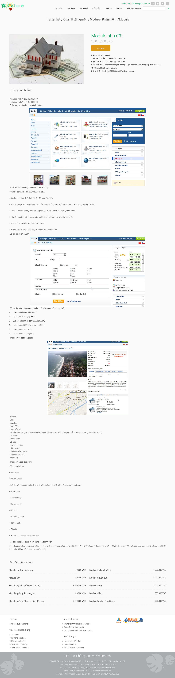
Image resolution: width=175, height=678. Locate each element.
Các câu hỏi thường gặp (74, 627)
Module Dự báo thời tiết (100, 570)
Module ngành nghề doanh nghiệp (25, 585)
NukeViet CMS (71, 674)
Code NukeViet (70, 644)
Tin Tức (119, 8)
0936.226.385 (128, 3)
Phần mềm (96, 8)
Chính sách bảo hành (19, 648)
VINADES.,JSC (113, 674)
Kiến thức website (134, 8)
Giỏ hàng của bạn (18, 638)
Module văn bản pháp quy (21, 570)
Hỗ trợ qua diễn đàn (72, 641)
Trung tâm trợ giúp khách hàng (77, 624)
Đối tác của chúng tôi (19, 624)
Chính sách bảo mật (19, 644)
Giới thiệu (71, 8)
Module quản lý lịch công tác (22, 593)
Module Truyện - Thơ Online (102, 601)
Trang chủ (58, 8)
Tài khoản (14, 634)
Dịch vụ (109, 8)
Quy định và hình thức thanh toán (78, 630)
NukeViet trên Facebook (74, 648)
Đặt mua (100, 48)
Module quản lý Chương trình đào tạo (26, 601)
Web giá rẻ (83, 8)
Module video (95, 593)
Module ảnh (14, 577)
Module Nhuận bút (98, 577)
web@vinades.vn (142, 3)
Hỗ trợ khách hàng (18, 641)
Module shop (95, 585)
